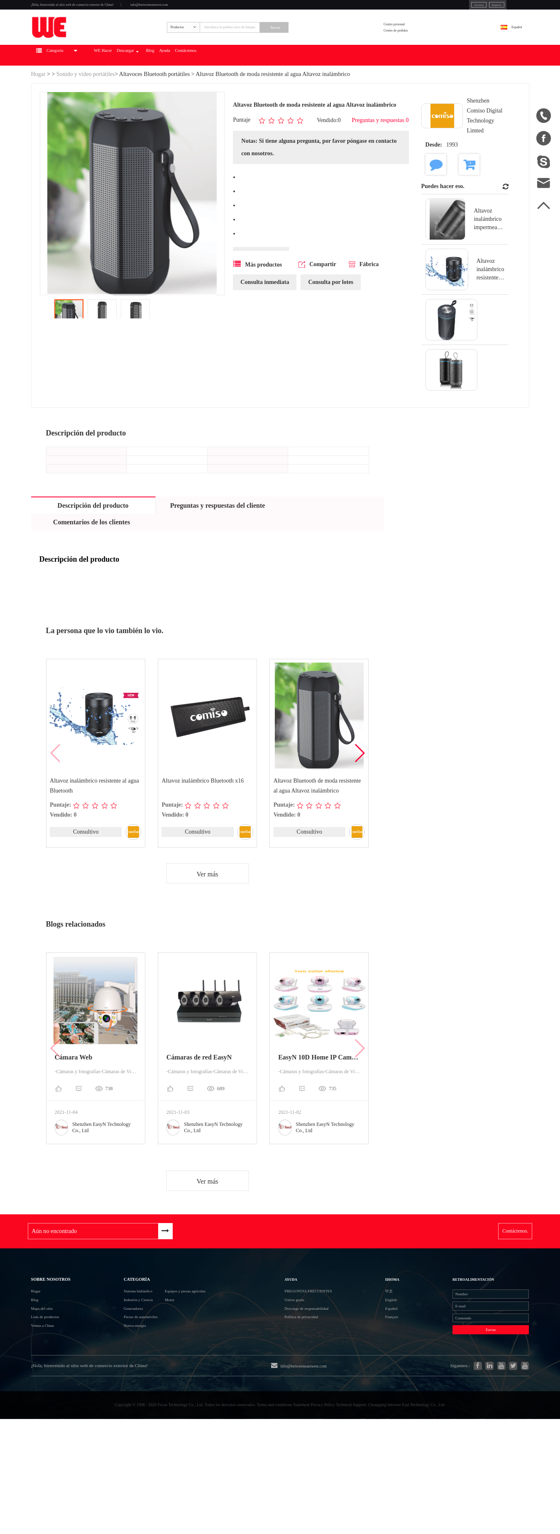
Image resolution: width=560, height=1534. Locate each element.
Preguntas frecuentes (329, 1348)
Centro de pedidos (422, 54)
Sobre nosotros (65, 1328)
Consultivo (85, 867)
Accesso (417, 8)
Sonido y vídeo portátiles (85, 108)
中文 (377, 1348)
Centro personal (420, 43)
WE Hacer (155, 90)
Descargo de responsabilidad (326, 1378)
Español (506, 48)
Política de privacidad (317, 1393)
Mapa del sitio (50, 1378)
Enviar (463, 1415)
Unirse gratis (305, 1363)
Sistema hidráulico (125, 1349)
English (381, 1363)
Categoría (123, 1328)
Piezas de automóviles (129, 1393)
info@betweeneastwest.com (235, 9)
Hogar (38, 108)
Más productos (257, 301)
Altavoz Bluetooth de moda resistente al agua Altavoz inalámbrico (318, 820)
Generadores (117, 1378)
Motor (180, 1364)
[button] (359, 788)
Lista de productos (55, 1393)
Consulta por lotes (330, 319)
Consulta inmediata (264, 319)
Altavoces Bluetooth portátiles (154, 108)
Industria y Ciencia (125, 1364)
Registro (447, 8)
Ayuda (263, 90)
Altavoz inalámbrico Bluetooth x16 (203, 815)
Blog (238, 90)
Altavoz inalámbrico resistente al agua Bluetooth (95, 820)
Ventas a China (51, 1408)
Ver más (207, 910)
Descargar (199, 90)
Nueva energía (119, 1408)
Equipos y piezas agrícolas (207, 1349)
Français (382, 1393)
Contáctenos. (300, 90)
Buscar (332, 48)
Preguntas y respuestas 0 (380, 155)
